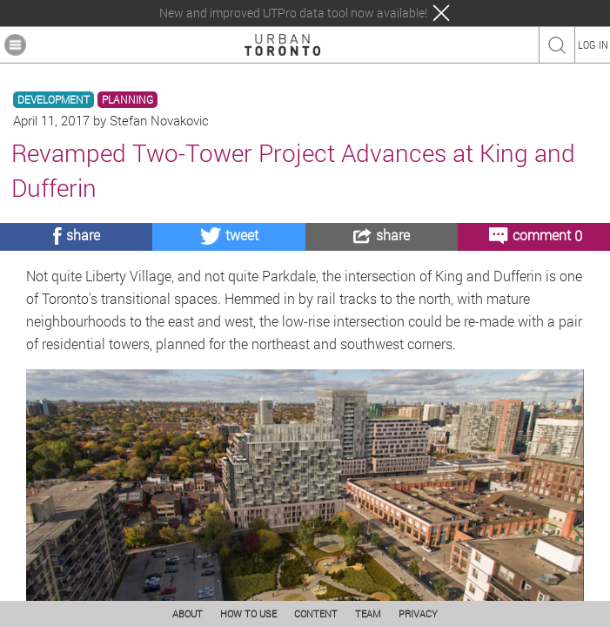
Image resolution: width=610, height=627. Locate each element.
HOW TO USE (248, 613)
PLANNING (127, 99)
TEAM (368, 613)
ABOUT (187, 613)
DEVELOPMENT (53, 99)
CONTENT (316, 613)
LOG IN (593, 44)
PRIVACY (418, 613)
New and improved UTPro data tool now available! (293, 13)
